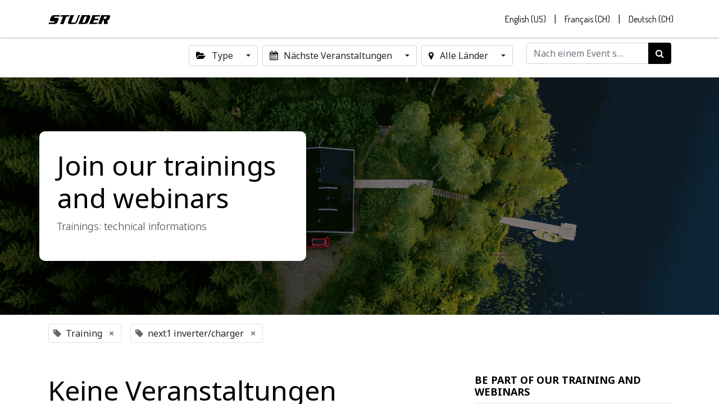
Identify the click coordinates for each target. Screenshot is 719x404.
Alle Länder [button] (459, 58)
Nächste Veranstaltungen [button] (332, 58)
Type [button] (215, 58)
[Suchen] (659, 56)
